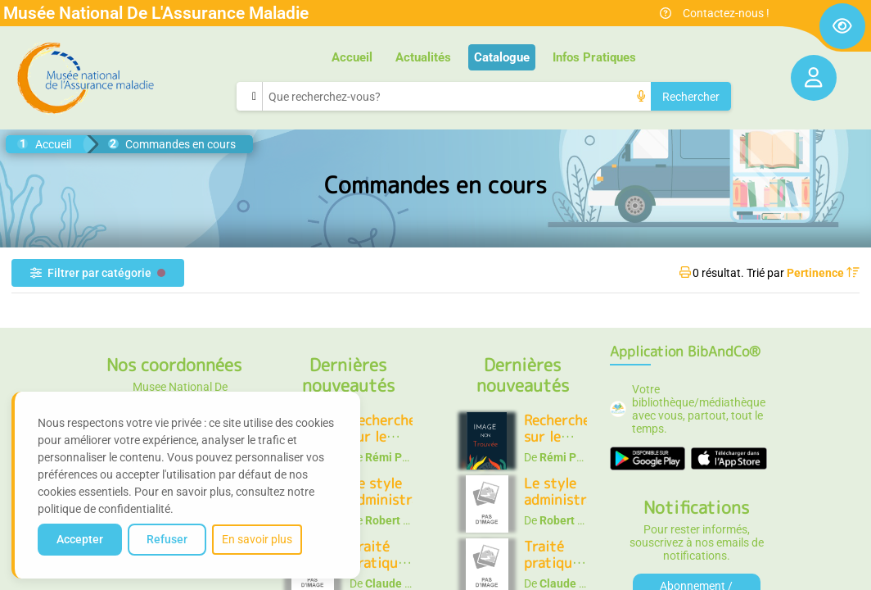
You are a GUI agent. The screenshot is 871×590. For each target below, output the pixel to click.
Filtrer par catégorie (97, 272)
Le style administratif (393, 491)
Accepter (79, 539)
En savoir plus (257, 539)
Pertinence (823, 272)
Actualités (423, 57)
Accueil (352, 57)
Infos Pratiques (594, 57)
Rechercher (691, 96)
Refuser (167, 539)
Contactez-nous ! (726, 13)
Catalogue (502, 57)
